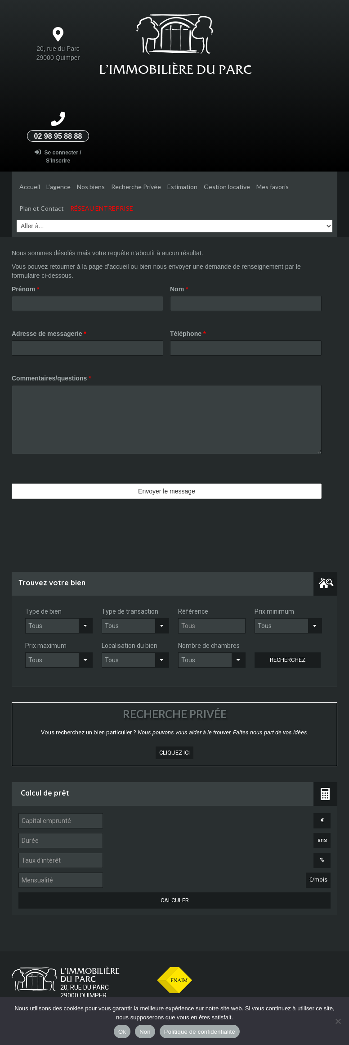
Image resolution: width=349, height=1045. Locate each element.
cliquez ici (174, 752)
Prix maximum (46, 645)
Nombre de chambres (209, 645)
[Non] (337, 1021)
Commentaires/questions (51, 378)
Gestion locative (227, 186)
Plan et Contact (41, 208)
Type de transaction (130, 611)
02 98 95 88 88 (58, 136)
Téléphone (188, 333)
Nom (179, 289)
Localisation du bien (129, 645)
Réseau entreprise (101, 208)
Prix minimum (274, 611)
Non (145, 1031)
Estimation (182, 186)
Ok (122, 1031)
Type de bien (43, 611)
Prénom (25, 289)
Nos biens (91, 186)
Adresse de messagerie (49, 333)
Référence (193, 611)
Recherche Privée (136, 186)
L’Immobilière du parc (175, 69)
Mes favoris (272, 186)
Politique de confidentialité (199, 1031)
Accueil (29, 186)
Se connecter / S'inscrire (58, 156)
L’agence (58, 186)
